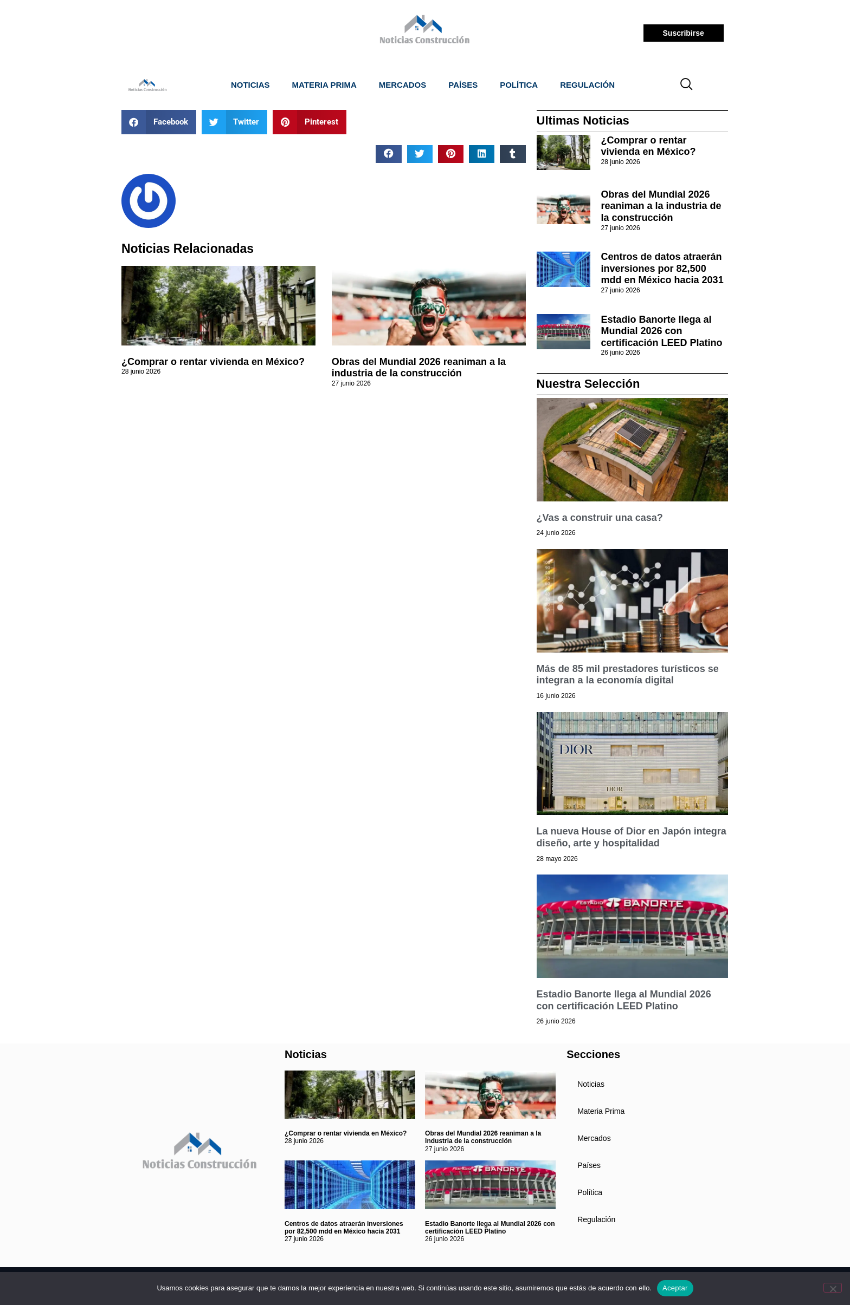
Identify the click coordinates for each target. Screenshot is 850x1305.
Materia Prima (324, 84)
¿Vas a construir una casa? (600, 517)
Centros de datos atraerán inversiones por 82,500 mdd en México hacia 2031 (662, 268)
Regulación (587, 84)
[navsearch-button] (687, 85)
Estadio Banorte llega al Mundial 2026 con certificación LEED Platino (662, 331)
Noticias (250, 84)
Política (519, 84)
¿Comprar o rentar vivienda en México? (213, 361)
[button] (158, 122)
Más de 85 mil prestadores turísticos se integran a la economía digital (628, 674)
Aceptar (675, 1288)
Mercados (403, 84)
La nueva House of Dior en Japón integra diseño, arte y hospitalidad (631, 837)
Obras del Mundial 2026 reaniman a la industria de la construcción (419, 367)
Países (463, 84)
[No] (832, 1288)
